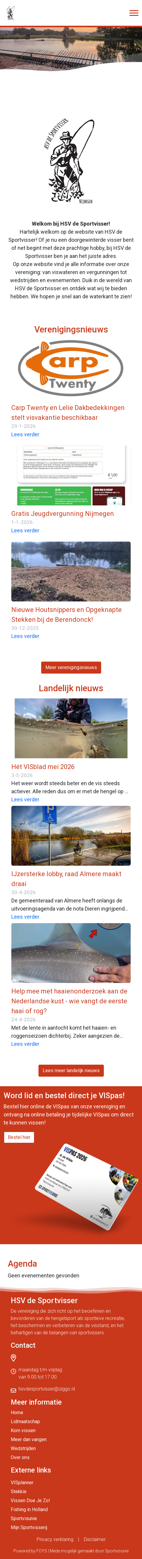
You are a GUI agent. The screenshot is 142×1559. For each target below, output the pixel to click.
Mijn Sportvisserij (29, 1527)
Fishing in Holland (29, 1509)
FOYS (41, 1551)
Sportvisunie (24, 1518)
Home (17, 1412)
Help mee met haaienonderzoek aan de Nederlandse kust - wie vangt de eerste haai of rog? (69, 1001)
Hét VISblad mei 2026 (43, 767)
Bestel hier (19, 1137)
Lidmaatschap (25, 1421)
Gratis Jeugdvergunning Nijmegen (62, 513)
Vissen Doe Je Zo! (30, 1500)
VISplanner (22, 1482)
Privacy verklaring (55, 1539)
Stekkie (19, 1491)
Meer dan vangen (29, 1439)
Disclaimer (95, 1539)
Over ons (20, 1457)
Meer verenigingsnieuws (71, 667)
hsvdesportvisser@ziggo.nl (46, 1389)
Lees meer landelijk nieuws (71, 1070)
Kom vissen (23, 1430)
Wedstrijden (23, 1448)
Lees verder (25, 434)
